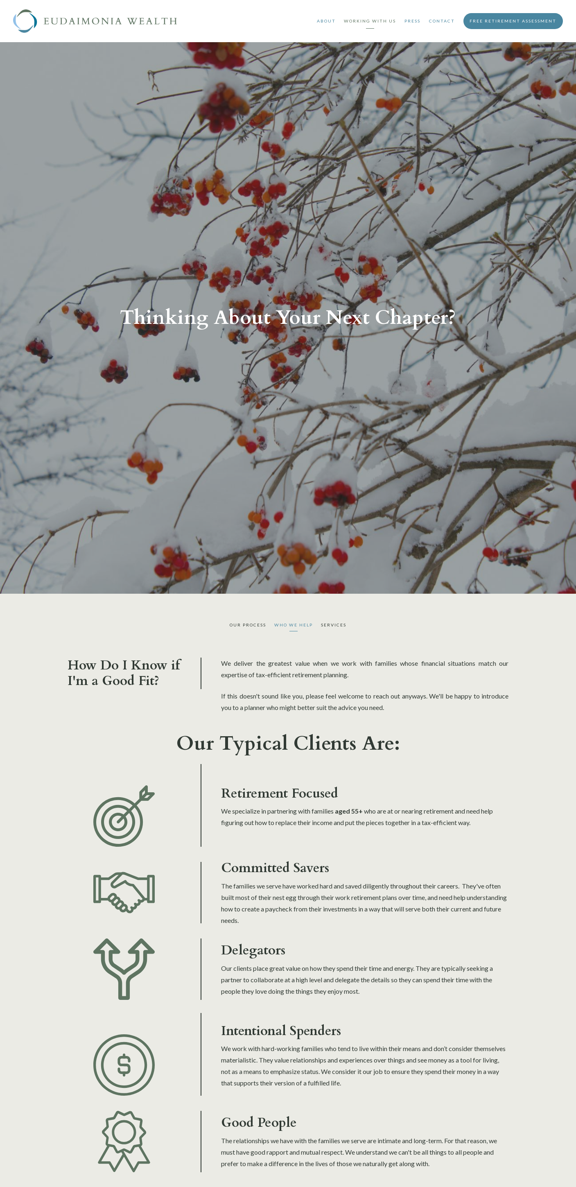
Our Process (248, 624)
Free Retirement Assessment (513, 20)
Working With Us (370, 20)
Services (333, 624)
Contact (442, 20)
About (326, 20)
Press (412, 20)
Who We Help (293, 624)
